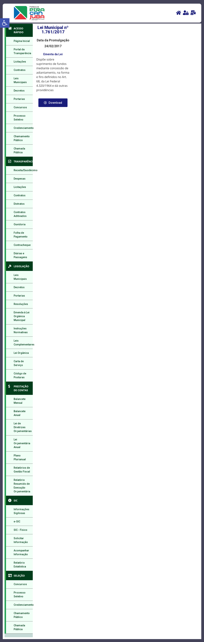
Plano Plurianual (20, 457)
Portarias (19, 99)
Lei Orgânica (21, 352)
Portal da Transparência (22, 51)
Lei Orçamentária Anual (22, 443)
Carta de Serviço (19, 363)
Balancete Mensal (19, 401)
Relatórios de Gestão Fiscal (22, 469)
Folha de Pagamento (20, 234)
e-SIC (17, 521)
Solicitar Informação (21, 540)
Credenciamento (23, 128)
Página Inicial (22, 41)
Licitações (20, 61)
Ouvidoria (19, 224)
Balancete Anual (19, 413)
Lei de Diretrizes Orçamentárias (23, 427)
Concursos (20, 107)
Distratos (19, 203)
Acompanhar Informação (21, 552)
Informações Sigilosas (21, 511)
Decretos (19, 90)
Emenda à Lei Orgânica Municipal (21, 316)
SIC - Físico (20, 529)
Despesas (19, 178)
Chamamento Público (22, 138)
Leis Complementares (23, 342)
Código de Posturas (20, 375)
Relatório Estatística (20, 564)
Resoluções (21, 304)
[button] (4, 23)
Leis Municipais (20, 80)
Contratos (19, 70)
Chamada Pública (19, 150)
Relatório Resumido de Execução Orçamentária (22, 485)
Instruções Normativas (21, 330)
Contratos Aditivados (20, 214)
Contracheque (22, 245)
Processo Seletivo (19, 117)
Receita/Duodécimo (23, 170)
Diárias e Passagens (20, 255)
